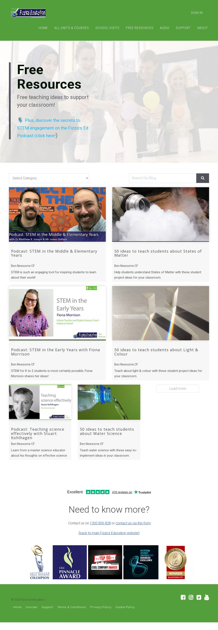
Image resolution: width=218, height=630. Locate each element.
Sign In (197, 12)
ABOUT (202, 28)
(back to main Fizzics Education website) (109, 541)
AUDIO (164, 28)
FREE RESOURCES (139, 28)
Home (17, 614)
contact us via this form (133, 531)
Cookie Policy (125, 614)
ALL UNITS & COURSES (71, 28)
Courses (31, 614)
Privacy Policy (100, 614)
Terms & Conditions (71, 614)
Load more (177, 396)
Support (47, 614)
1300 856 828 (100, 531)
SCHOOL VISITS (107, 28)
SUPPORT (183, 28)
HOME (43, 28)
